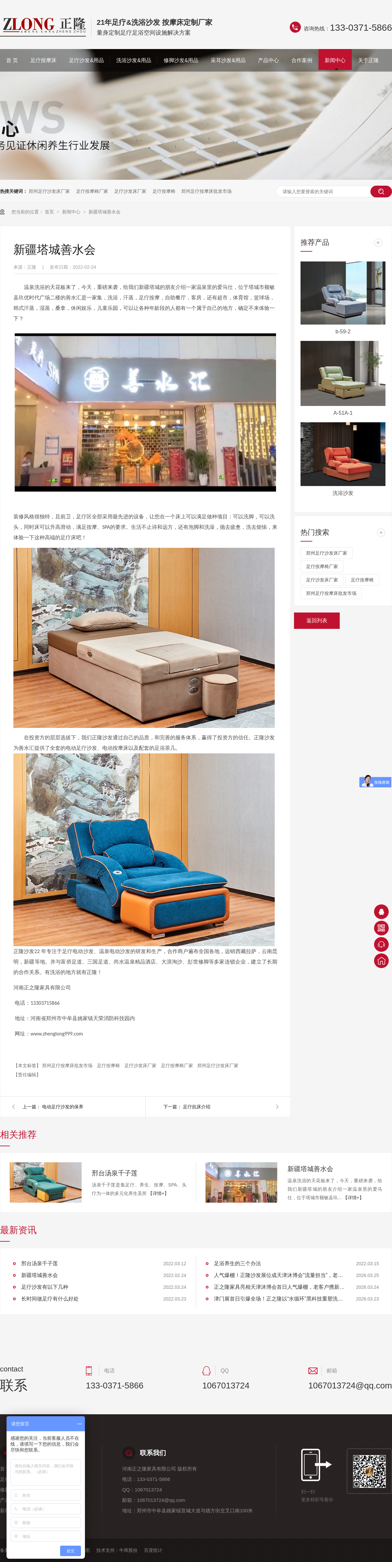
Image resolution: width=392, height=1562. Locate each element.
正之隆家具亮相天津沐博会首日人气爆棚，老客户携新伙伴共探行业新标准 (279, 1287)
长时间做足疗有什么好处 (50, 1299)
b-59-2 (343, 331)
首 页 (12, 60)
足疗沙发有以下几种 (44, 1287)
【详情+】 (158, 1193)
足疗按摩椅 (164, 191)
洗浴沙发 (343, 493)
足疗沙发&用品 (86, 60)
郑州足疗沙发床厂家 (49, 191)
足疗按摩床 (43, 60)
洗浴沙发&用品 (133, 60)
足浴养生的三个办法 (237, 1263)
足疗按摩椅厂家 (92, 191)
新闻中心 (335, 60)
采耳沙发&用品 (228, 60)
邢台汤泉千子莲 (115, 1173)
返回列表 (316, 620)
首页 (50, 211)
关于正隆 (368, 60)
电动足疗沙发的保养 (62, 1106)
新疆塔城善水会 (105, 211)
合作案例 (301, 60)
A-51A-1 (343, 413)
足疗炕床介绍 (196, 1106)
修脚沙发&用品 (181, 60)
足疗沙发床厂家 (130, 191)
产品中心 (268, 60)
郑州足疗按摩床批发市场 (206, 191)
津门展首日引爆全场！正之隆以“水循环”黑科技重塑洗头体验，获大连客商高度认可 (279, 1299)
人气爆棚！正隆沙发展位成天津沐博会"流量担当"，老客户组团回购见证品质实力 (279, 1275)
